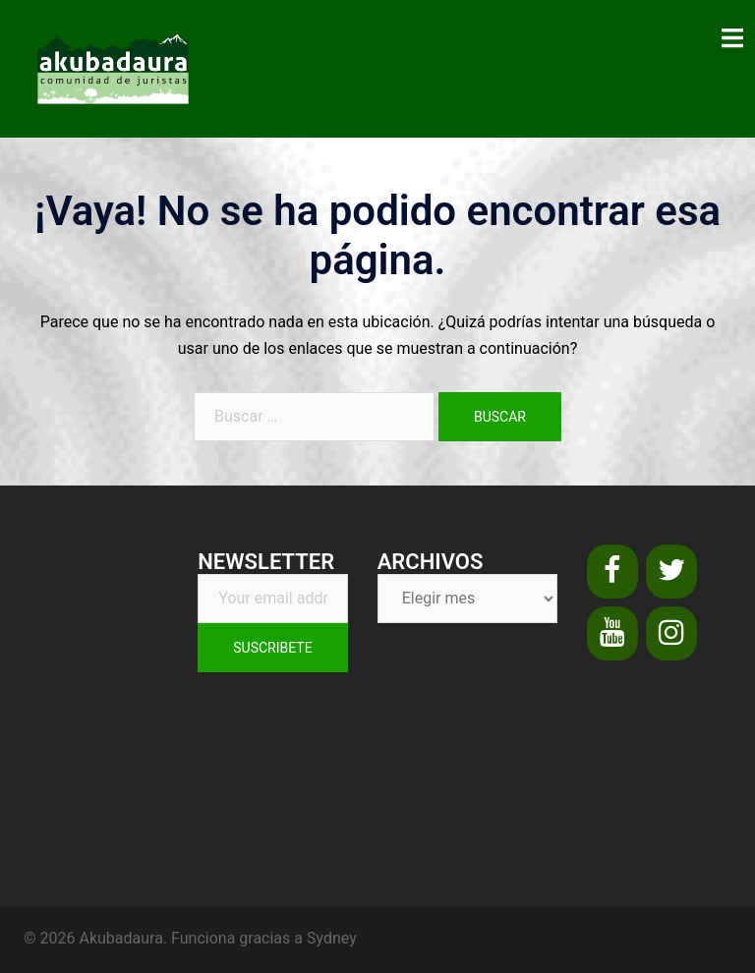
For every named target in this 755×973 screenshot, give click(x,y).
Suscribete (272, 648)
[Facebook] (612, 571)
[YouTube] (612, 633)
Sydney (332, 938)
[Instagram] (671, 633)
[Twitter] (671, 571)
